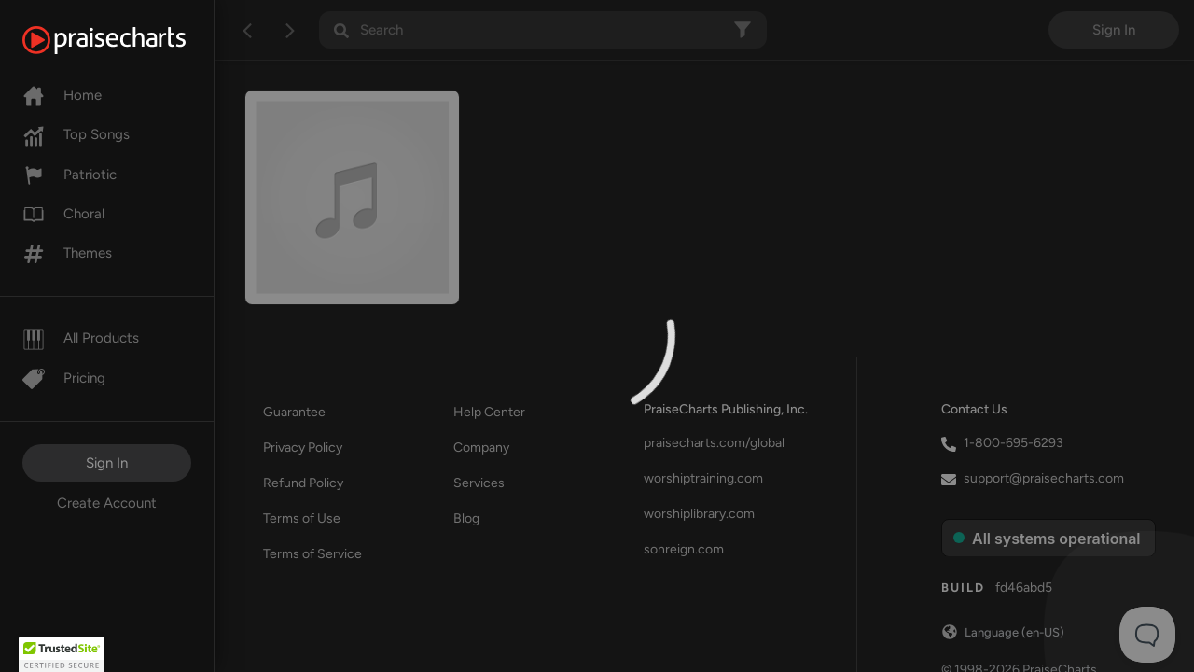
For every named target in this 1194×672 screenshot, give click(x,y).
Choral (63, 213)
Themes (67, 253)
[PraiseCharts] (127, 40)
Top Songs (76, 134)
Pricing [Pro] (63, 378)
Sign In (107, 463)
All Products (80, 337)
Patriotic (69, 174)
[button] (61, 654)
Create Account (107, 503)
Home (62, 95)
